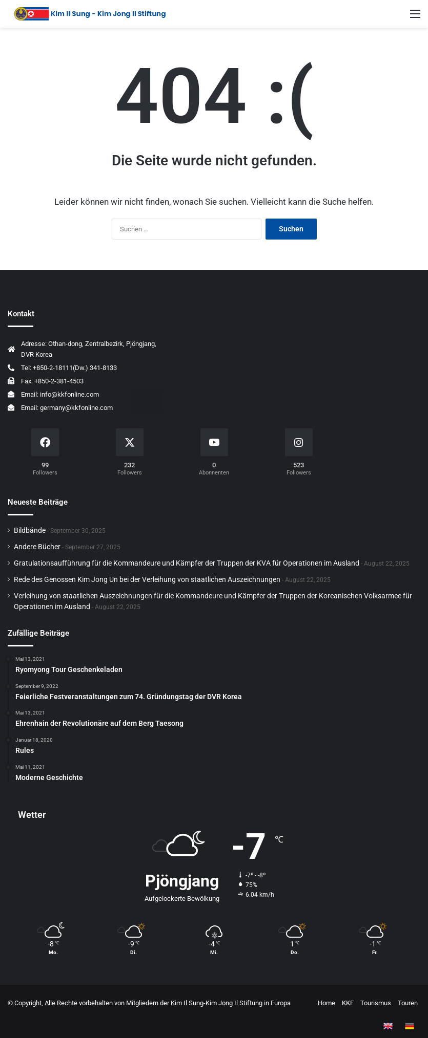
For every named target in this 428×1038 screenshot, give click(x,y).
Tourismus (375, 1003)
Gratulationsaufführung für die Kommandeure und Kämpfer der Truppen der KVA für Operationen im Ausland (186, 563)
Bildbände (30, 530)
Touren (408, 1003)
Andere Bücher (37, 547)
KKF (348, 1003)
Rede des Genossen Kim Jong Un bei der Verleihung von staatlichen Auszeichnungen (147, 579)
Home (326, 1003)
